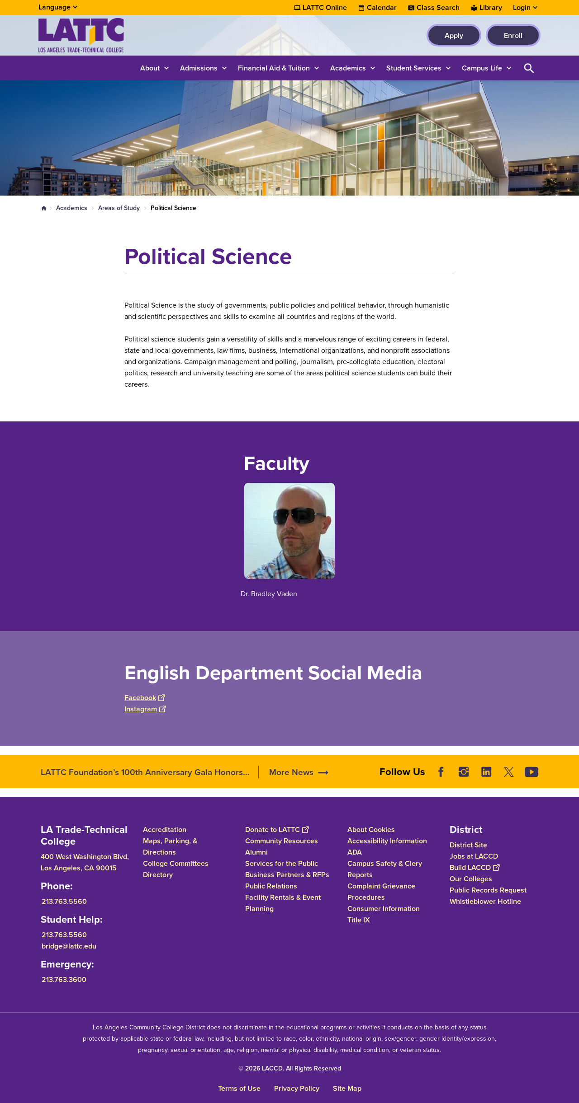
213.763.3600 (64, 979)
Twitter (509, 772)
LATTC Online (325, 8)
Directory (158, 874)
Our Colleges (471, 879)
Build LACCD (474, 867)
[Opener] (570, 769)
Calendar (382, 8)
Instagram (145, 709)
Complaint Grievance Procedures (381, 891)
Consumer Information (383, 908)
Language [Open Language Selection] (54, 7)
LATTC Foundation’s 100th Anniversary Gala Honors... (145, 772)
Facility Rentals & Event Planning (283, 903)
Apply (454, 35)
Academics (71, 207)
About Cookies (371, 829)
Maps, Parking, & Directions (170, 846)
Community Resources (281, 841)
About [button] (150, 68)
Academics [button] (348, 68)
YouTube (531, 772)
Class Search (438, 8)
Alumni (256, 852)
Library (490, 8)
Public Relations (271, 886)
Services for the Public (281, 863)
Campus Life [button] (482, 68)
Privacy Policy (296, 1088)
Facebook (144, 697)
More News (291, 772)
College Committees (176, 863)
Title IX (358, 920)
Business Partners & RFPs (287, 874)
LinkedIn (486, 772)
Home (44, 208)
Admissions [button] (199, 68)
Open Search (529, 68)
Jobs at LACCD (474, 856)
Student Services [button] (413, 68)
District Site (468, 845)
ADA (354, 852)
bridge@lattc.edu (69, 946)
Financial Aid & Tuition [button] (274, 68)
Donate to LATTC (276, 829)
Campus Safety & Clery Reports (384, 869)
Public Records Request (488, 890)
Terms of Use (239, 1088)
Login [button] (522, 8)
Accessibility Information (387, 841)
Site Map (347, 1088)
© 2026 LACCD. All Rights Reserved (289, 1068)
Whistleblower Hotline (485, 901)
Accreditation (164, 829)
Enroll (513, 35)
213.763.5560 (64, 901)
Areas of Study (119, 207)
